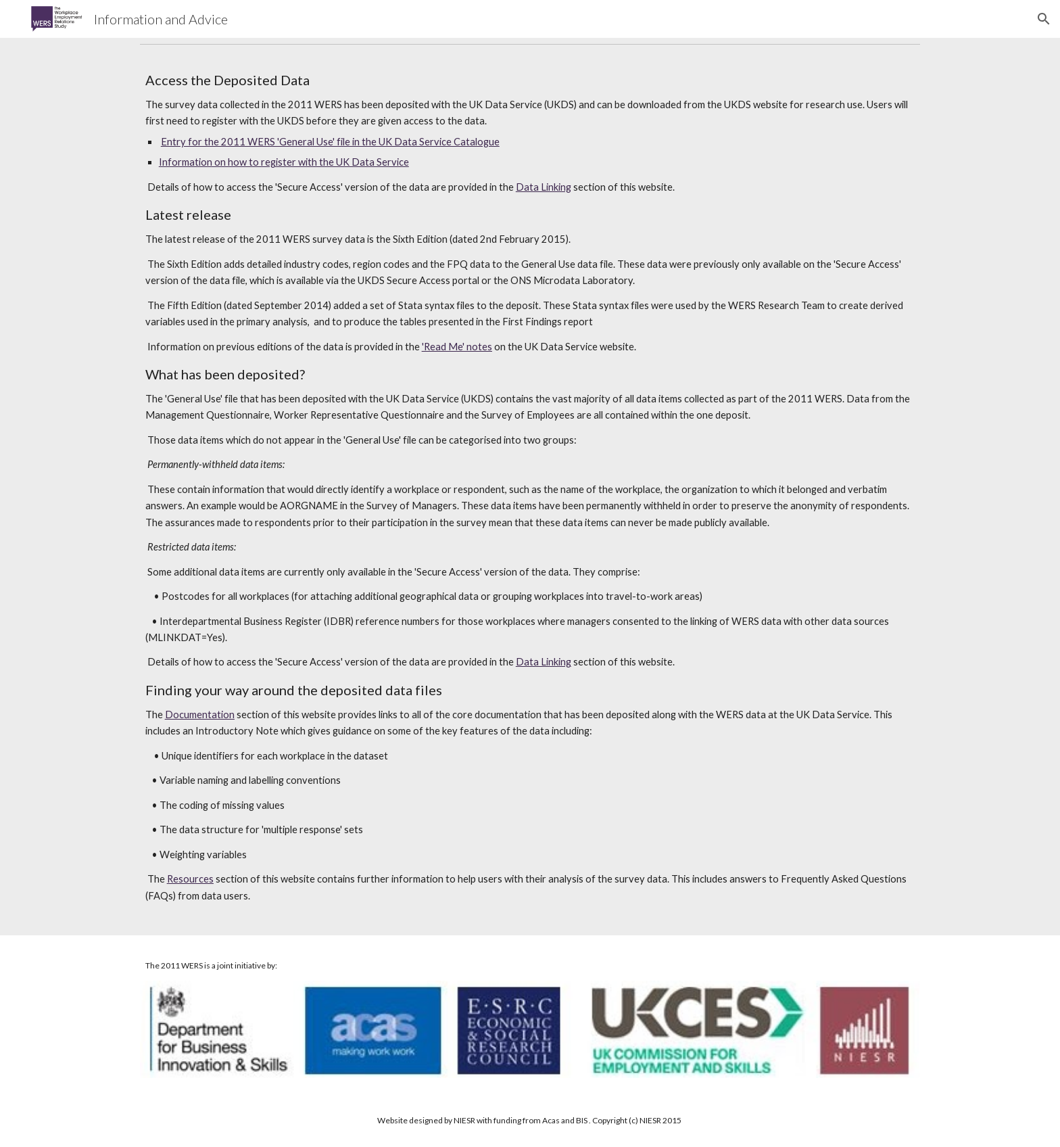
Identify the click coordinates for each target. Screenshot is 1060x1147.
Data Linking (543, 187)
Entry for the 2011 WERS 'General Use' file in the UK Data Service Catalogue (330, 141)
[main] (530, 492)
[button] (1044, 19)
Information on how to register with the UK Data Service (284, 162)
